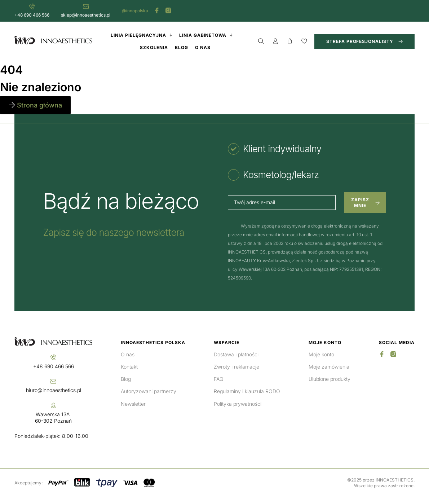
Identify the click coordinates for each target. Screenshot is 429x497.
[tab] (274, 149)
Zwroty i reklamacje (236, 367)
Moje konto (321, 354)
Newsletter (133, 404)
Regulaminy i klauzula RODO (247, 391)
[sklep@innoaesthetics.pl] (86, 6)
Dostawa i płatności (236, 354)
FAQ (219, 379)
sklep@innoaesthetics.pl (85, 15)
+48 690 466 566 (31, 15)
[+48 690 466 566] (32, 6)
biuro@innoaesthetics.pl (53, 390)
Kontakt (129, 367)
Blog (126, 379)
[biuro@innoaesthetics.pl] (53, 381)
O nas (127, 354)
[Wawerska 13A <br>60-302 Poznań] (53, 405)
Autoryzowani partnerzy (148, 391)
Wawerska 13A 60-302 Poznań (53, 417)
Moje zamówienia (329, 367)
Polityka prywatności (237, 404)
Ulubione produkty (329, 379)
